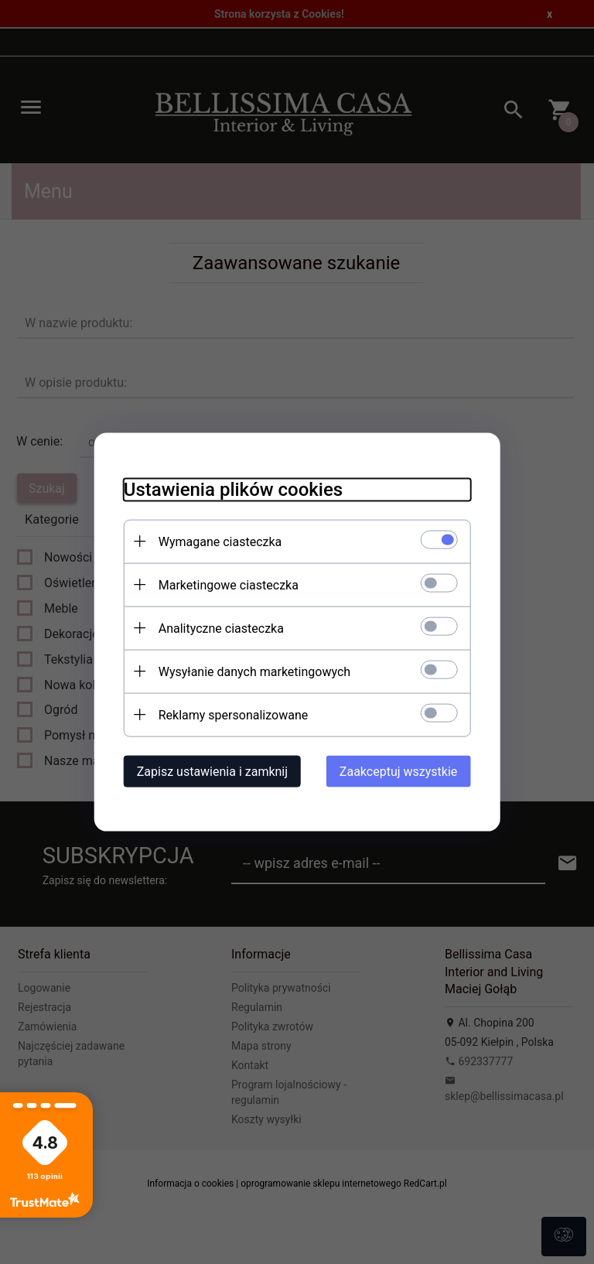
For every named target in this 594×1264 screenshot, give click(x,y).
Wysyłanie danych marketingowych (250, 671)
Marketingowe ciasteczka (224, 584)
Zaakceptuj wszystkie (403, 771)
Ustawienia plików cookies (228, 489)
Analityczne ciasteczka (216, 627)
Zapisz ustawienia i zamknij (207, 771)
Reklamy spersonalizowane (228, 714)
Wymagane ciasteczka (216, 541)
